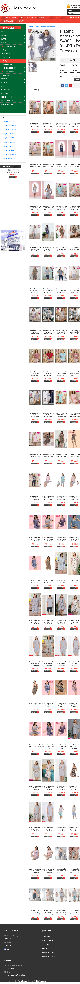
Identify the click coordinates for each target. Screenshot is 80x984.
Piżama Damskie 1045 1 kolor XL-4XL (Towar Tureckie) (61, 912)
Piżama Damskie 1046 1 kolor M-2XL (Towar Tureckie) (48, 912)
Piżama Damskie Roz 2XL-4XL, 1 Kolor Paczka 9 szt (35, 539)
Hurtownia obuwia (48, 956)
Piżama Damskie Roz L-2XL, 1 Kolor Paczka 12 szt (48, 497)
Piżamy (53, 26)
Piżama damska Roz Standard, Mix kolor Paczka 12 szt (35, 125)
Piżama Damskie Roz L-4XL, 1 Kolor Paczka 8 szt (61, 580)
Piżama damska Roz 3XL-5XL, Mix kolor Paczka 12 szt (61, 249)
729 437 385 (9, 968)
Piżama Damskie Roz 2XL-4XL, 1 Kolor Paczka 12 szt (35, 580)
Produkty (30, 26)
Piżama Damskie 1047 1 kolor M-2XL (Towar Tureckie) (35, 912)
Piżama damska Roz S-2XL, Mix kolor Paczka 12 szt (61, 166)
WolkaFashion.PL (24, 981)
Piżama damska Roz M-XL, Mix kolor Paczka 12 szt (61, 207)
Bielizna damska (45, 26)
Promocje (45, 944)
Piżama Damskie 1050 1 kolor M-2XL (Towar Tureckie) (61, 870)
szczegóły (12, 174)
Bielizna (37, 26)
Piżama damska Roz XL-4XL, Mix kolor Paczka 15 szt (61, 373)
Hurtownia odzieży (48, 952)
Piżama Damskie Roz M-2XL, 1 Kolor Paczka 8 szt (35, 788)
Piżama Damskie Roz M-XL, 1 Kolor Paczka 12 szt (35, 705)
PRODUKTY (46, 936)
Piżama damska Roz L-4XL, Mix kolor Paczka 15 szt (35, 332)
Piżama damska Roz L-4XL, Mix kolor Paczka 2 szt (35, 497)
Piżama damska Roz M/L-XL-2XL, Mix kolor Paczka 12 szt (61, 415)
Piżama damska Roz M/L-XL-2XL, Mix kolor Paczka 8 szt (48, 456)
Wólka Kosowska (48, 940)
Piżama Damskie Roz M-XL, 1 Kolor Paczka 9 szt (48, 705)
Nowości (45, 948)
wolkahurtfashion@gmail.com (15, 975)
